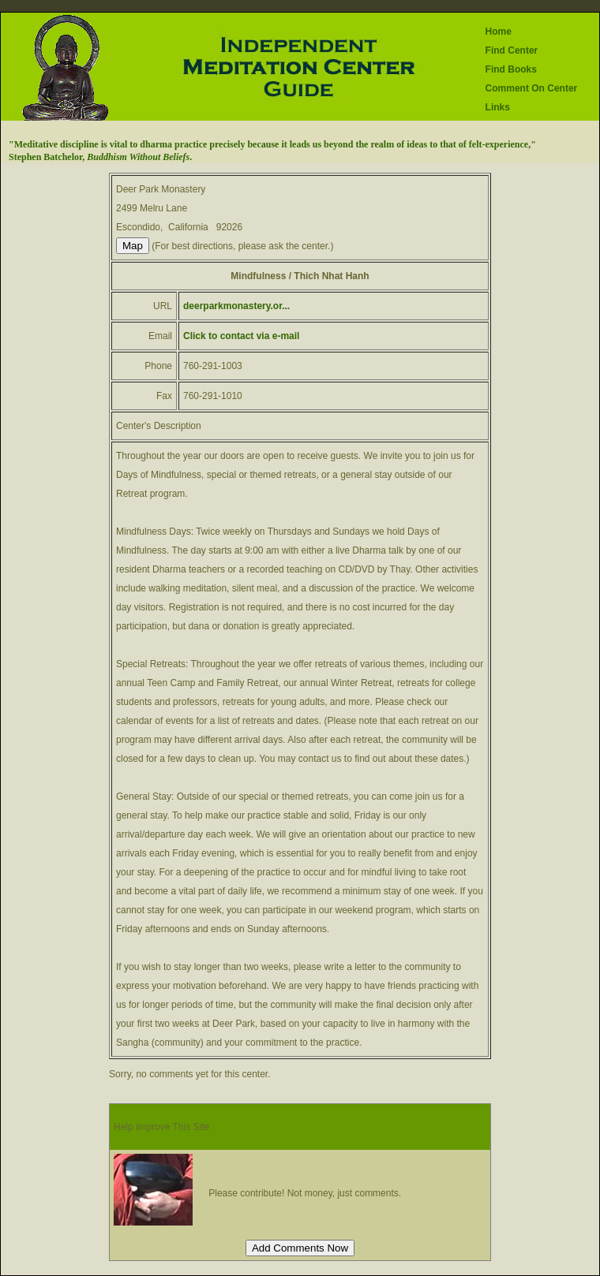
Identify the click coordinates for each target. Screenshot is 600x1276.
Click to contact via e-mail (241, 335)
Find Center (512, 50)
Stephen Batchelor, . (100, 156)
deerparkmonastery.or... (236, 306)
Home (499, 31)
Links (498, 107)
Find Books (511, 69)
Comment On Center (532, 88)
